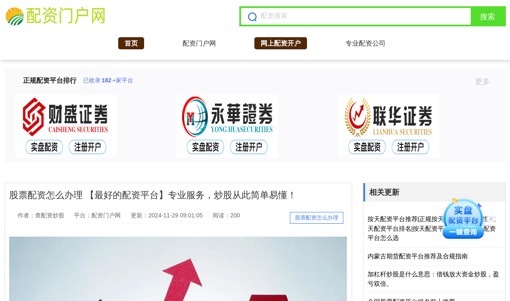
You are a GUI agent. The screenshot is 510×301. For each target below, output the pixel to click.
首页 (131, 43)
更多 (486, 81)
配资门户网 (199, 43)
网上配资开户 (281, 43)
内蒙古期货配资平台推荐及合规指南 (418, 256)
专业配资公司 (365, 43)
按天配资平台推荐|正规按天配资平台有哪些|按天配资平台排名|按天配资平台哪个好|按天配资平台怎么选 (432, 228)
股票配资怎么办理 (316, 217)
